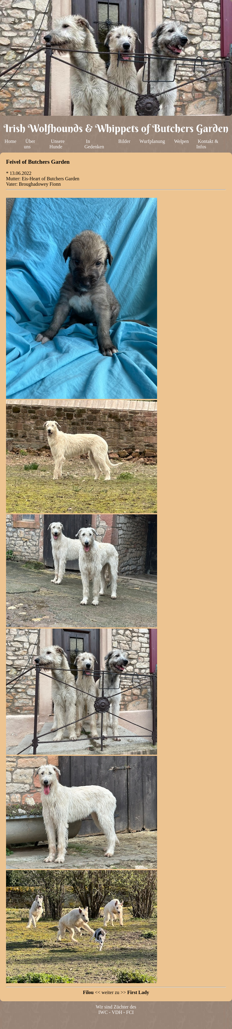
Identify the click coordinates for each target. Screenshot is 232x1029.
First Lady (138, 992)
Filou (88, 992)
